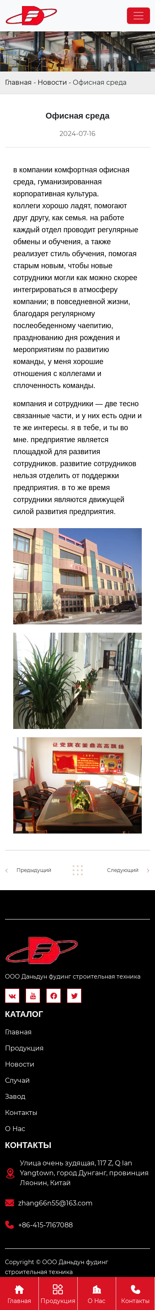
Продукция (58, 1293)
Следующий (122, 870)
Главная (18, 82)
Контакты (135, 1293)
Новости (52, 82)
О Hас (97, 1293)
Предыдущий (34, 870)
